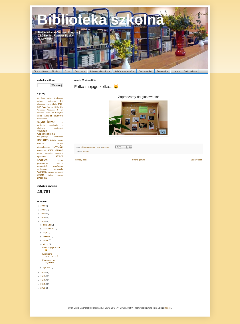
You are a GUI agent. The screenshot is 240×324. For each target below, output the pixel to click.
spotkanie (41, 157)
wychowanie (42, 169)
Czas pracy (80, 71)
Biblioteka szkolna (100, 19)
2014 (43, 284)
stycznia (47, 267)
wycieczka (58, 169)
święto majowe (55, 175)
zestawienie (59, 172)
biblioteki (58, 115)
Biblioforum (58, 98)
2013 (43, 288)
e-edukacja (53, 125)
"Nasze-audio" (145, 71)
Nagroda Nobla (53, 107)
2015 (43, 280)
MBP (60, 103)
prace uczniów (55, 150)
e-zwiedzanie (58, 128)
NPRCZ (41, 106)
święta (40, 175)
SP (62, 110)
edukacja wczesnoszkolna (46, 132)
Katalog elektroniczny (100, 71)
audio (39, 116)
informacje (58, 137)
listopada (47, 225)
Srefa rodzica (190, 71)
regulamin (59, 153)
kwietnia (47, 236)
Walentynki (57, 112)
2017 (43, 272)
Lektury (176, 71)
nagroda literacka (50, 143)
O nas (67, 71)
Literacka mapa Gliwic (47, 104)
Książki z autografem (124, 71)
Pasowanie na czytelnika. (48, 261)
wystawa (42, 171)
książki (53, 140)
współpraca (58, 166)
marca (46, 240)
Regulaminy (162, 71)
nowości (57, 146)
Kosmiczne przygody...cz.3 (50, 255)
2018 (43, 221)
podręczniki (42, 150)
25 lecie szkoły (44, 98)
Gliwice (40, 101)
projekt (39, 153)
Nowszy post (80, 160)
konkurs (86, 151)
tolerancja (59, 163)
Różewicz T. (52, 110)
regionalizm (49, 153)
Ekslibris (56, 71)
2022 (43, 206)
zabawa (51, 172)
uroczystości (43, 166)
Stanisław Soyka (43, 113)
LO (61, 101)
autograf (48, 116)
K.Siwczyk (52, 101)
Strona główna (41, 71)
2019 (43, 217)
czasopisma (42, 119)
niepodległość (43, 147)
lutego (46, 244)
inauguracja (42, 137)
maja (45, 232)
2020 (43, 213)
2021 (43, 210)
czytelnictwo (46, 122)
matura (60, 140)
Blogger (167, 308)
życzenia (42, 177)
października (49, 229)
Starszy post (196, 160)
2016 (43, 276)
